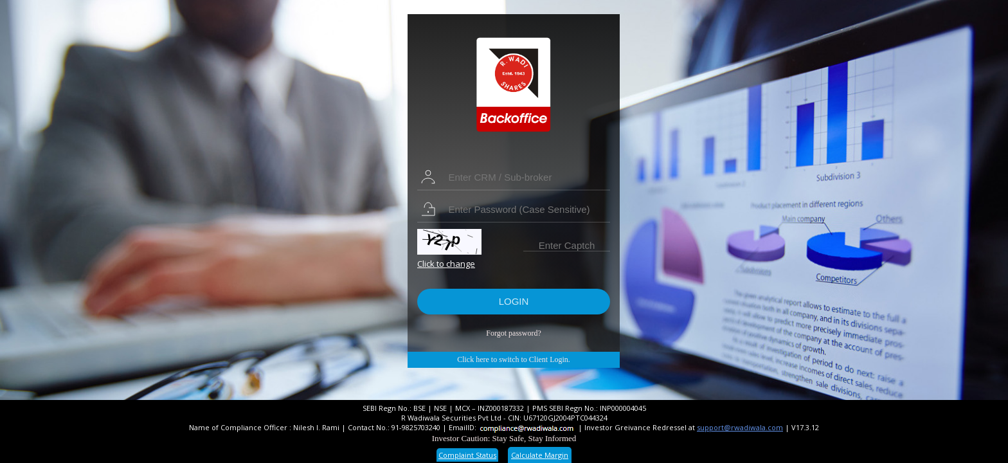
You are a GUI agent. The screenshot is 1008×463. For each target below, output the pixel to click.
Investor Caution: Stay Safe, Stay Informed (504, 438)
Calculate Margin (539, 455)
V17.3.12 (805, 427)
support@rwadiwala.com (740, 427)
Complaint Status (467, 455)
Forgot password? (513, 333)
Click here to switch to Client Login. (513, 359)
